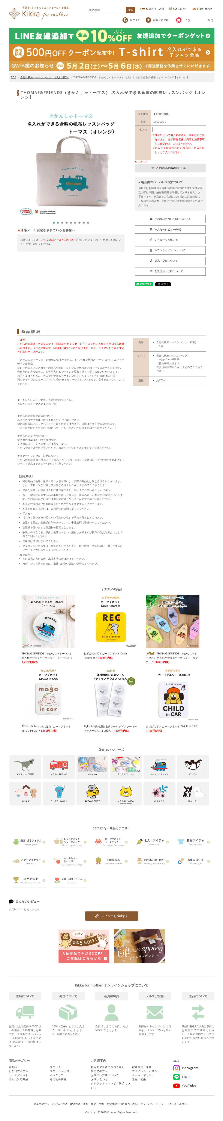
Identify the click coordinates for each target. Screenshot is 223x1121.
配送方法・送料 (142, 1067)
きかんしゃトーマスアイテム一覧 (36, 404)
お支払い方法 (59, 1104)
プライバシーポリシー (146, 1071)
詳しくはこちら (42, 244)
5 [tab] (72, 224)
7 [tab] (80, 224)
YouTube (184, 1085)
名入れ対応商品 (18, 1079)
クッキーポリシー (143, 1075)
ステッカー (57, 1067)
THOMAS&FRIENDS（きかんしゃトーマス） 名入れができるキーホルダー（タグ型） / (172, 658)
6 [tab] (76, 224)
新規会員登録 (157, 20)
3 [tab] (63, 224)
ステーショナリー (61, 1071)
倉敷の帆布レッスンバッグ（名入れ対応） (44, 77)
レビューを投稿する (112, 916)
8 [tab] (85, 224)
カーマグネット (18, 1075)
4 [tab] (68, 224)
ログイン (131, 20)
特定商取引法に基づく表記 (107, 1067)
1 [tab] (55, 224)
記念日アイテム (18, 1071)
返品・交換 (139, 1079)
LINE (181, 1077)
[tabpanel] (70, 163)
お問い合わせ (99, 1079)
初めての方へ (99, 1071)
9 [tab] (89, 224)
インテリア (57, 1075)
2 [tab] (59, 224)
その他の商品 (58, 1079)
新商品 (13, 1067)
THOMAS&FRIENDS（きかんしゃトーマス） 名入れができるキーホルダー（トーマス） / (47, 658)
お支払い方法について (105, 1075)
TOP (13, 77)
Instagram (185, 1068)
